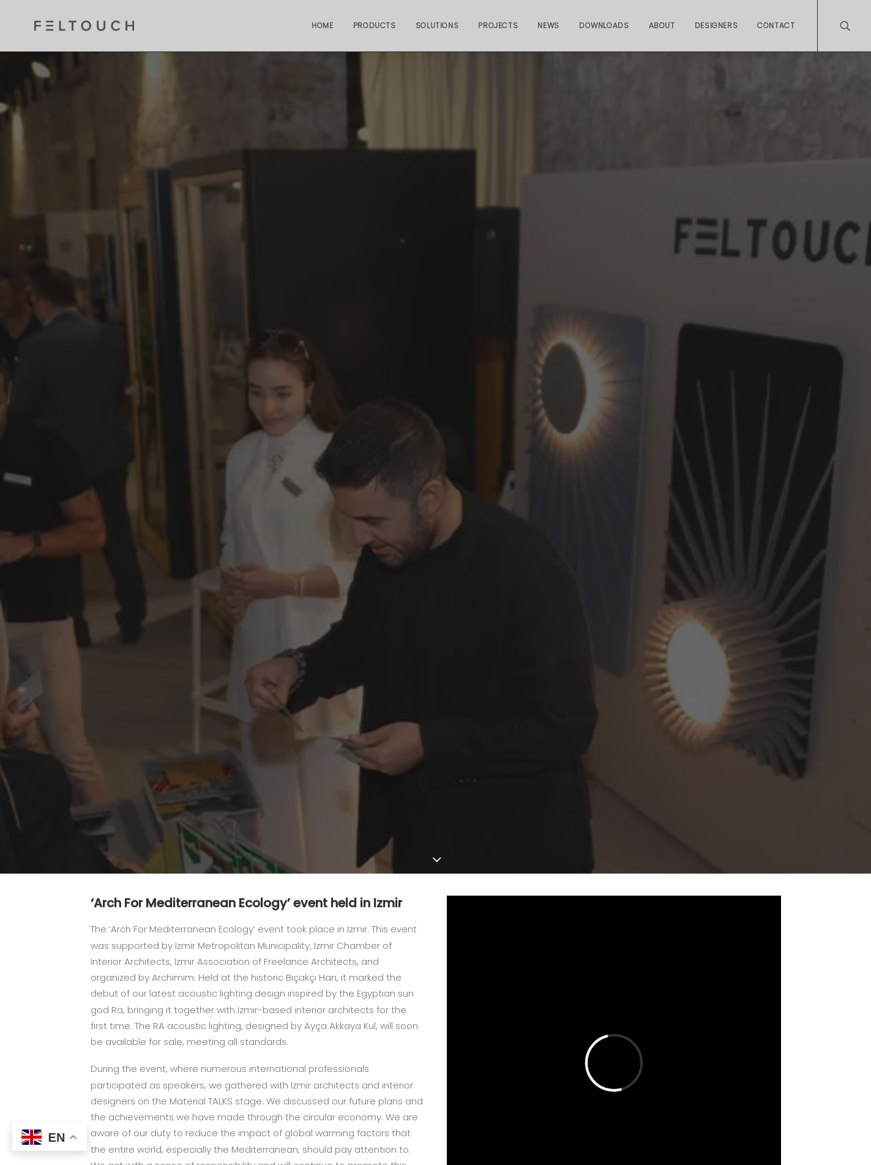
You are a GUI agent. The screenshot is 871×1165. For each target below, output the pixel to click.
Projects (498, 25)
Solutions (437, 25)
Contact (775, 25)
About (662, 25)
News (548, 25)
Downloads (604, 25)
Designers (716, 25)
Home (322, 25)
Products (374, 25)
